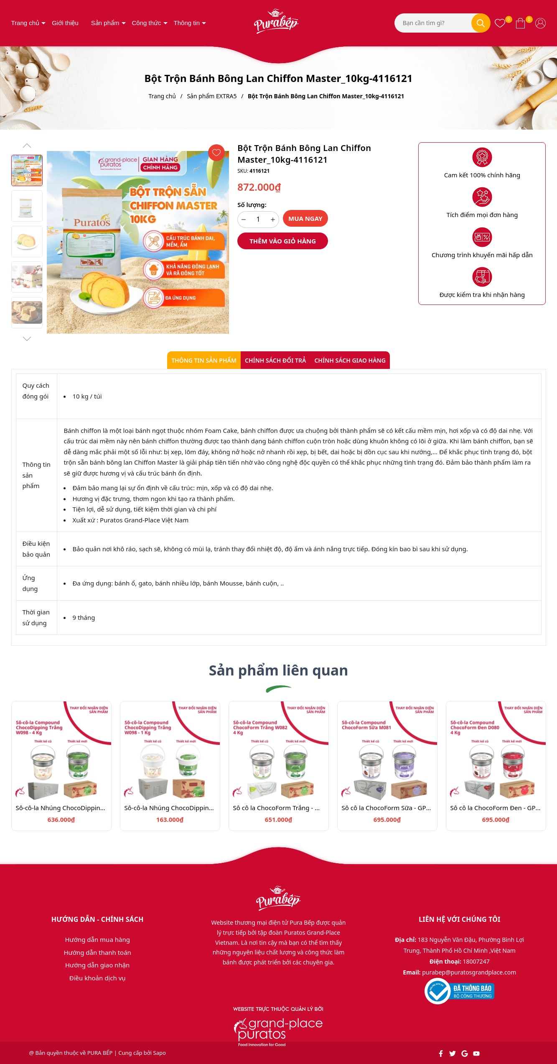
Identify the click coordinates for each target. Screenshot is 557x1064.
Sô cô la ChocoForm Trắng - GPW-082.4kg (278, 807)
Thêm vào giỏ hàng (282, 241)
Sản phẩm (105, 22)
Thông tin (187, 22)
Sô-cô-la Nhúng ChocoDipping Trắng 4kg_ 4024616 (61, 807)
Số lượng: (251, 204)
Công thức (146, 22)
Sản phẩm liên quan (278, 670)
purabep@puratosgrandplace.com (469, 972)
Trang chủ (25, 22)
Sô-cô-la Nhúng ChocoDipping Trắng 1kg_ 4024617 (170, 807)
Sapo (159, 1052)
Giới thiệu (65, 22)
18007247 (476, 961)
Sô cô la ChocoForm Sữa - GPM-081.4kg (387, 807)
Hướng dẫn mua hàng (97, 939)
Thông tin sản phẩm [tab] (204, 360)
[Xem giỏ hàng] (520, 23)
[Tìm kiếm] (481, 23)
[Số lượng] (258, 219)
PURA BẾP (100, 1052)
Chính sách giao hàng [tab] (349, 360)
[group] (138, 242)
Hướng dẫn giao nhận (97, 965)
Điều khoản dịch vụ (97, 978)
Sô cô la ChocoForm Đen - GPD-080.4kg (496, 807)
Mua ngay (305, 218)
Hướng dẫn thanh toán (97, 952)
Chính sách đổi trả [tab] (275, 360)
